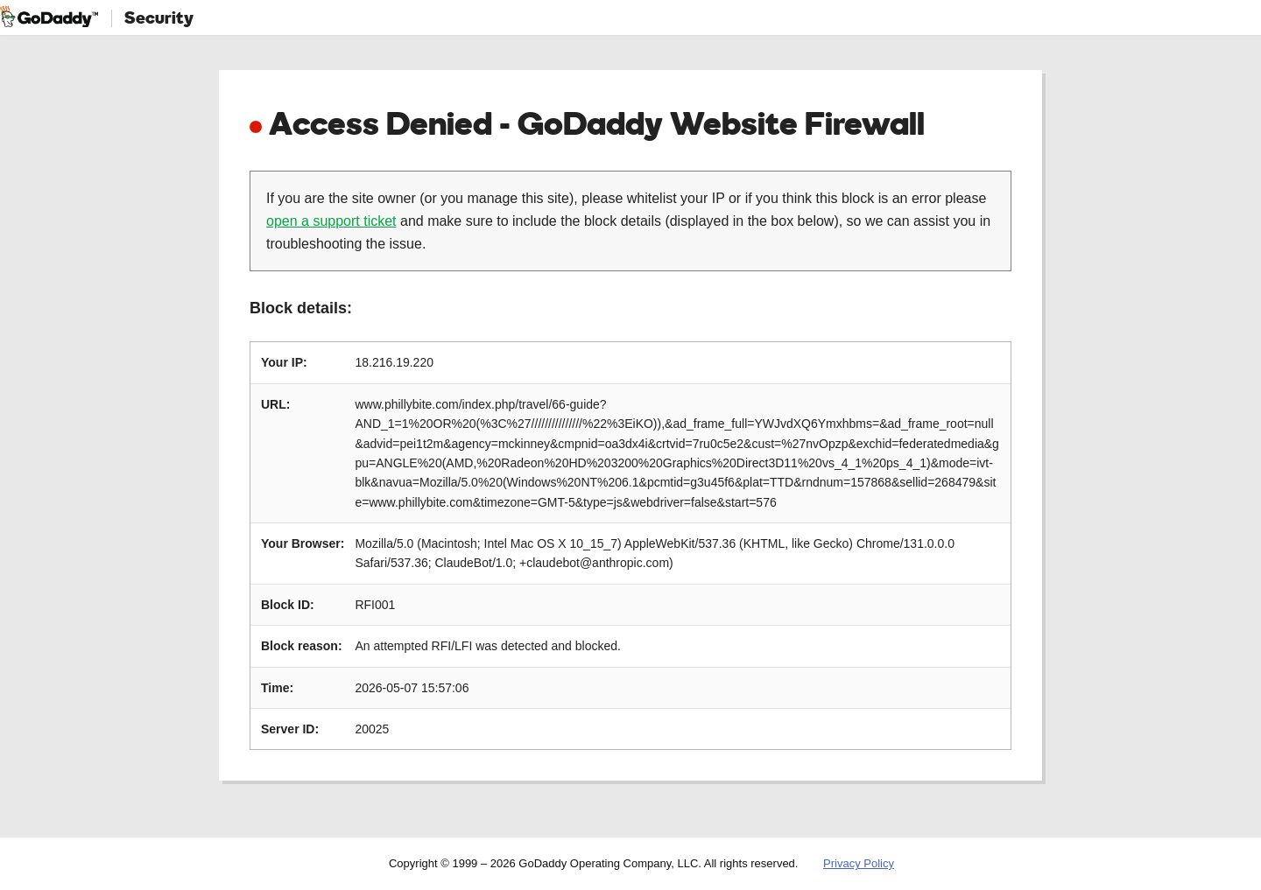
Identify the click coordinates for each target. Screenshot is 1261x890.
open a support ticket (331, 221)
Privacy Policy (858, 863)
